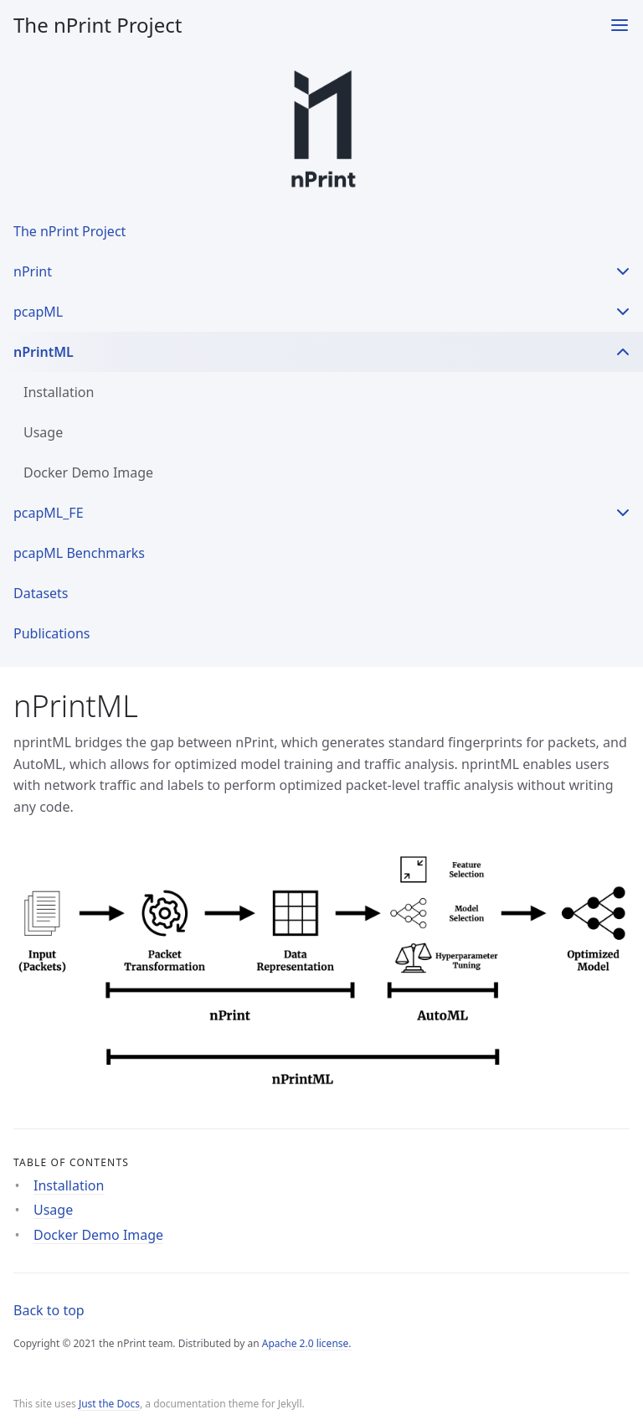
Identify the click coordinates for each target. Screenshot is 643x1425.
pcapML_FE (48, 512)
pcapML (38, 311)
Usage (43, 432)
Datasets (41, 593)
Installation (58, 392)
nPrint (32, 271)
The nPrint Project (98, 25)
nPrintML (43, 352)
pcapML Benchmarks (79, 553)
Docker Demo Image (88, 472)
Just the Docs (109, 1404)
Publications (51, 633)
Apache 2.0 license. (307, 1343)
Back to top (49, 1310)
